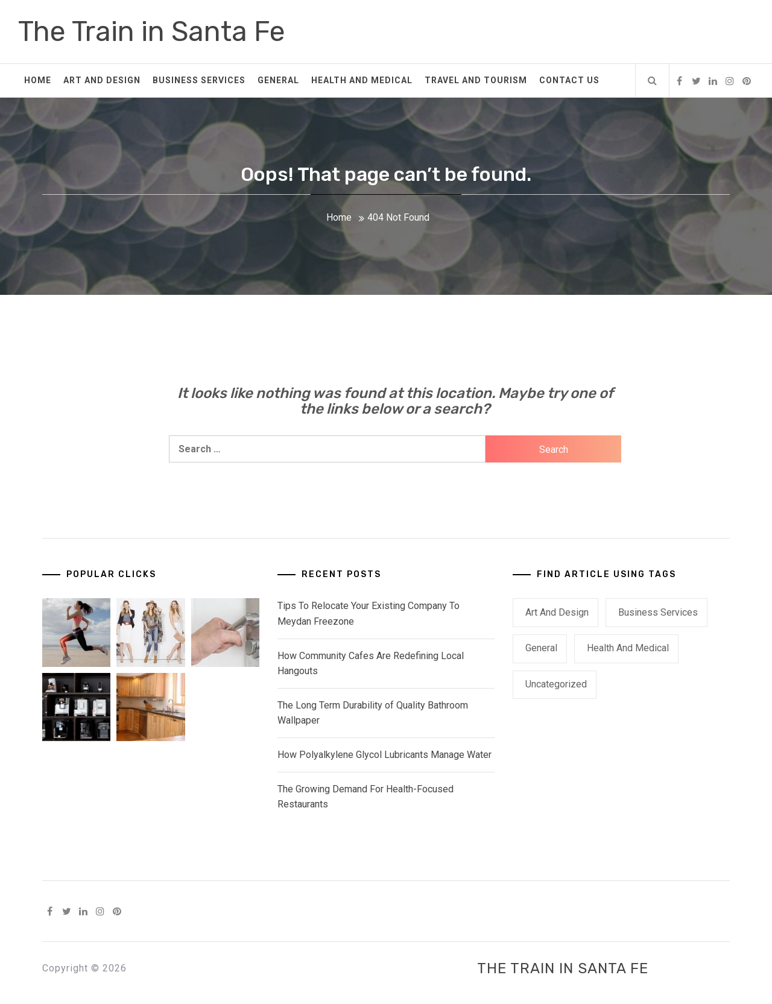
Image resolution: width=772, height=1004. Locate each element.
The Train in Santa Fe (151, 31)
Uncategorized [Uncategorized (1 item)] (556, 684)
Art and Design (102, 80)
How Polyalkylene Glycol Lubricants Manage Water (384, 754)
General (278, 80)
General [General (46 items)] (541, 648)
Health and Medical (362, 80)
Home (37, 80)
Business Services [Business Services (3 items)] (658, 612)
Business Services (199, 80)
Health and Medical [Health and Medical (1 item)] (628, 648)
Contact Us (569, 80)
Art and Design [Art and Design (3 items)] (557, 612)
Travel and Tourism (476, 80)
